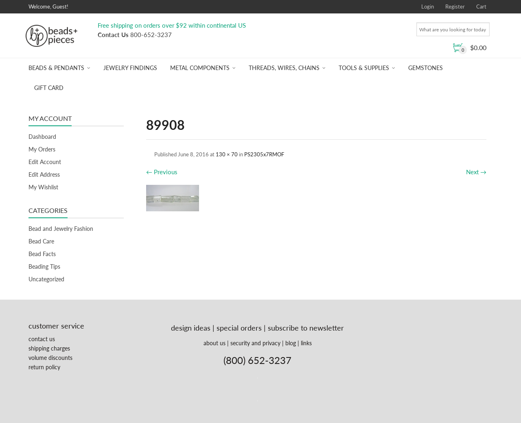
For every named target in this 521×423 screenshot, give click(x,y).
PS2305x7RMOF (264, 154)
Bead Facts (42, 253)
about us (214, 343)
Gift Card (48, 87)
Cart (481, 6)
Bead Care (41, 241)
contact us (41, 338)
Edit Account (44, 161)
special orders (239, 327)
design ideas (190, 327)
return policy (44, 367)
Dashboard (42, 136)
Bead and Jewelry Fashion (60, 228)
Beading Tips (44, 266)
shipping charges (49, 348)
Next (476, 171)
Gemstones (425, 67)
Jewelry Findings (130, 67)
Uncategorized (46, 279)
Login (427, 6)
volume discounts (50, 357)
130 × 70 (227, 154)
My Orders (41, 149)
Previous (161, 171)
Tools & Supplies (364, 67)
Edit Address (44, 174)
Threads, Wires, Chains (284, 67)
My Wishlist (43, 187)
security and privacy (255, 343)
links (306, 343)
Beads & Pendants (56, 67)
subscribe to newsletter (306, 327)
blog (290, 343)
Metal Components (200, 67)
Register (455, 6)
